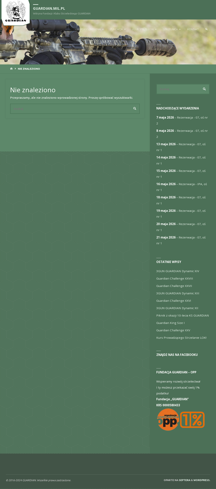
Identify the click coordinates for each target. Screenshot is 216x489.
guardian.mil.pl (49, 8)
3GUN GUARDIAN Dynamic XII (177, 308)
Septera (184, 480)
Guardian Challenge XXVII (174, 286)
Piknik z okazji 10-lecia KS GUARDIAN (182, 315)
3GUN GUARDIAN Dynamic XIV (177, 271)
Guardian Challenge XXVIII (174, 279)
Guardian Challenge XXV (173, 330)
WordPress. (201, 480)
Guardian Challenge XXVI (173, 301)
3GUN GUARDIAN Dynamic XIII (177, 293)
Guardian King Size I (170, 323)
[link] (206, 29)
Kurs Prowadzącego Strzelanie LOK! (181, 338)
